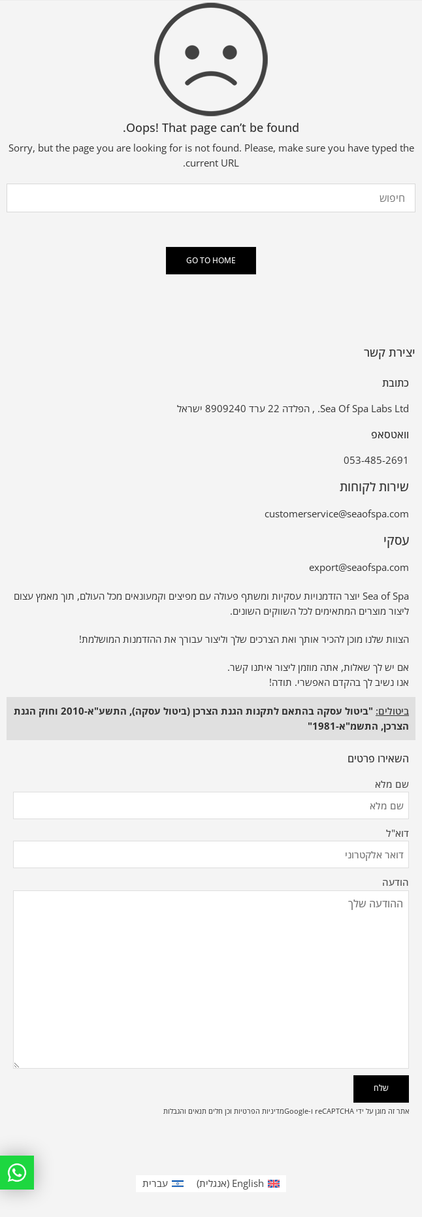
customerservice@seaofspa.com (337, 514)
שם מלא (211, 785)
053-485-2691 (376, 460)
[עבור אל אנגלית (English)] (238, 1183)
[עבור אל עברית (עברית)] (163, 1183)
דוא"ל (211, 834)
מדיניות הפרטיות (259, 1111)
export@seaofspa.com (359, 567)
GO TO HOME (211, 260)
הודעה (211, 890)
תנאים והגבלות (184, 1111)
